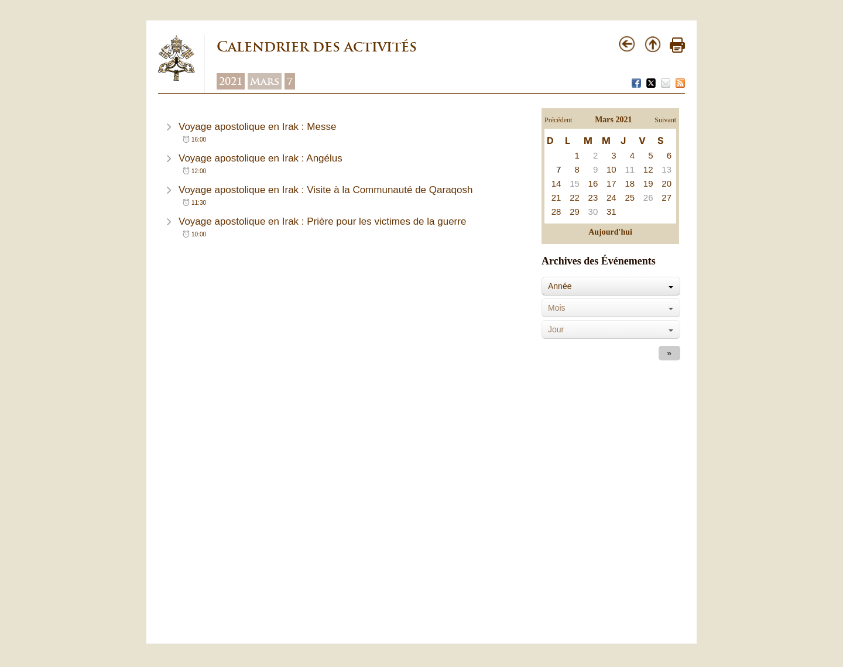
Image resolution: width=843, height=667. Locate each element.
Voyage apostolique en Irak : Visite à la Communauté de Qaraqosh (325, 189)
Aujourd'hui (610, 232)
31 (611, 211)
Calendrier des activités (317, 46)
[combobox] (611, 286)
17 (611, 183)
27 (666, 197)
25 (630, 197)
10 (611, 169)
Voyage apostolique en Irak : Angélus (260, 158)
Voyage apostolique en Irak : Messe (257, 126)
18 (630, 183)
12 (648, 169)
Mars (264, 81)
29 (575, 211)
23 (593, 197)
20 (666, 183)
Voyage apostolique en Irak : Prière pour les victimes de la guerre (322, 221)
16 (593, 183)
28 (556, 211)
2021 (230, 81)
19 (648, 183)
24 (611, 197)
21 (556, 197)
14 (556, 183)
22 (575, 197)
